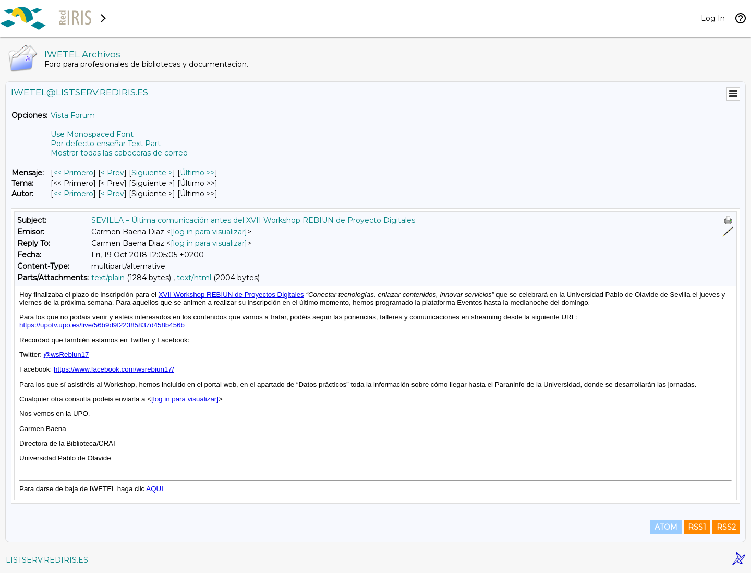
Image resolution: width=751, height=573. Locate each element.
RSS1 (697, 527)
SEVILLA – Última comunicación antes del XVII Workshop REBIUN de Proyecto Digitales (253, 220)
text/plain (108, 277)
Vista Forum (73, 115)
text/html (194, 277)
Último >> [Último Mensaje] (197, 172)
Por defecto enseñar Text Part (106, 143)
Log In (713, 18)
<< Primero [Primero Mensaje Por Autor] (73, 193)
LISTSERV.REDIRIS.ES (47, 560)
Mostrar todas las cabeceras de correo (119, 153)
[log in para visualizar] (209, 231)
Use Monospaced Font (92, 134)
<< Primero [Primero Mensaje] (73, 172)
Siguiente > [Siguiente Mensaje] (152, 172)
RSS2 (726, 527)
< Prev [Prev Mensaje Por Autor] (112, 193)
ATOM (666, 527)
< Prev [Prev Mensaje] (112, 172)
